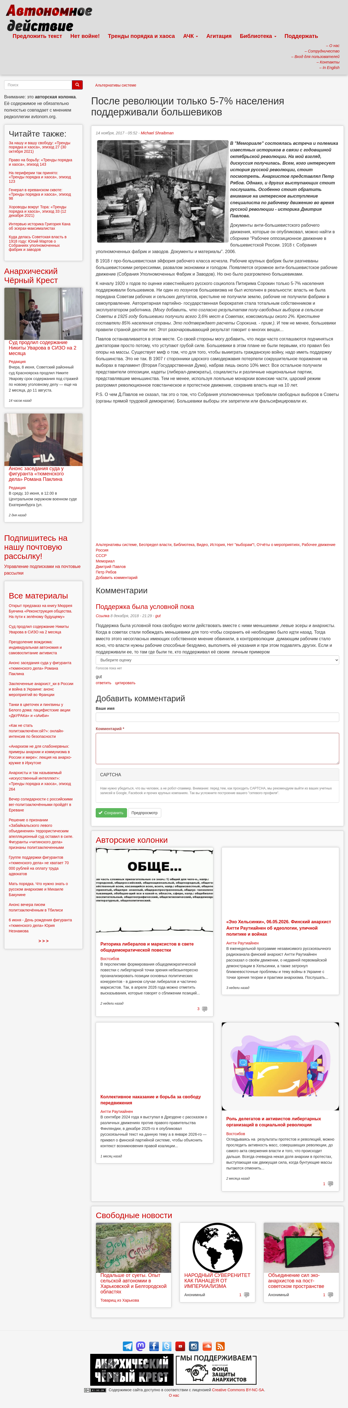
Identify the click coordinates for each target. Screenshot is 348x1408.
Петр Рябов (106, 572)
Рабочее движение (318, 544)
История (217, 544)
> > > (43, 941)
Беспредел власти (155, 544)
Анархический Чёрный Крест (31, 276)
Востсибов (109, 959)
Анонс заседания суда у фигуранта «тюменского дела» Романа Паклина (36, 474)
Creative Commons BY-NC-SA (238, 1390)
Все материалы (38, 595)
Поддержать (301, 36)
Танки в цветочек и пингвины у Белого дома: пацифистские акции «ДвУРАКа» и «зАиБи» (39, 710)
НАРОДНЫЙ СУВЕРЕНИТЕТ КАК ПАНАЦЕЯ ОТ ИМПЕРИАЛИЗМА (217, 1281)
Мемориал (105, 561)
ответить (103, 683)
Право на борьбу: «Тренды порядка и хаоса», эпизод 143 (40, 162)
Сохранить (110, 813)
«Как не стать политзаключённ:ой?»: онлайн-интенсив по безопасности (36, 731)
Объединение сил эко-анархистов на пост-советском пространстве (296, 1281)
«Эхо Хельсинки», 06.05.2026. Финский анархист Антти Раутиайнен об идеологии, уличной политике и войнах (278, 927)
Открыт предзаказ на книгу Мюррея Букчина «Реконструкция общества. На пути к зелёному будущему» (40, 611)
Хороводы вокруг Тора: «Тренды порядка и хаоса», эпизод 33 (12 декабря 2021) (37, 211)
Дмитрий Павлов (111, 566)
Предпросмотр (145, 813)
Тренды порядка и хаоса (141, 36)
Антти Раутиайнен (242, 943)
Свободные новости (134, 1215)
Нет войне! (85, 36)
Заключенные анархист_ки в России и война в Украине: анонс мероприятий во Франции (41, 689)
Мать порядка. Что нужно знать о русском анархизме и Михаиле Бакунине (38, 889)
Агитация (218, 36)
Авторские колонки (132, 839)
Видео (202, 544)
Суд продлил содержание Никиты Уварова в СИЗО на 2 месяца (43, 348)
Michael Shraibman (157, 133)
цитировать (125, 683)
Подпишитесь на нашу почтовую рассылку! (35, 547)
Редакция (17, 361)
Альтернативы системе (115, 85)
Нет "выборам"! (240, 544)
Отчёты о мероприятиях (278, 544)
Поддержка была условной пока (145, 606)
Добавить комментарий (116, 577)
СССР (101, 555)
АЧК (190, 36)
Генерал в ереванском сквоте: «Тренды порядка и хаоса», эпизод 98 (40, 194)
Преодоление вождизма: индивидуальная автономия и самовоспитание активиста (35, 647)
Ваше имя (105, 708)
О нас (174, 1395)
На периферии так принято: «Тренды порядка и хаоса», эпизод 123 (40, 177)
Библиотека (258, 36)
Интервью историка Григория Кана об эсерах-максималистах (39, 226)
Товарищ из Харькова (119, 1300)
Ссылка (102, 616)
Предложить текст (37, 36)
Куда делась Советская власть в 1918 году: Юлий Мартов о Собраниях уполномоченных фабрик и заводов (38, 243)
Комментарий (110, 729)
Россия (102, 550)
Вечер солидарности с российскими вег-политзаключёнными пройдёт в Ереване (41, 804)
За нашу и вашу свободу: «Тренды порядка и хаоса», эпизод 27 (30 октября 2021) (39, 147)
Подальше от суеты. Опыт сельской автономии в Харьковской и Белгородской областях (133, 1283)
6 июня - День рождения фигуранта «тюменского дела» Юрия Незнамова (40, 925)
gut (157, 616)
